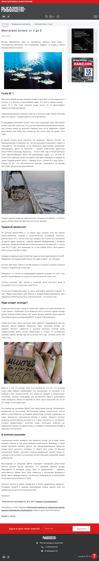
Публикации (5, 24)
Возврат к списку (8, 516)
